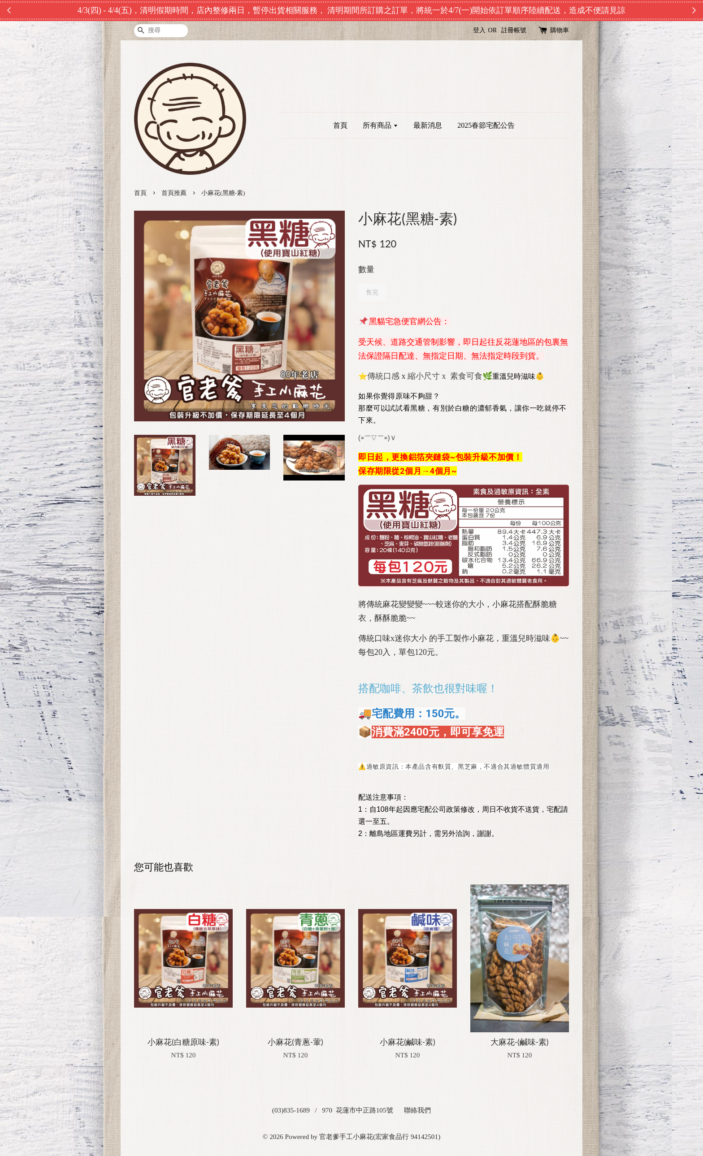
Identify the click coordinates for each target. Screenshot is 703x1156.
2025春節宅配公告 (486, 125)
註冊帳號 (513, 30)
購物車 (559, 30)
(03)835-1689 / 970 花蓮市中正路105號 (332, 1110)
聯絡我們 (417, 1110)
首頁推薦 (174, 193)
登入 (479, 30)
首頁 (340, 125)
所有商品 (380, 125)
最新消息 (427, 125)
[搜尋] (161, 30)
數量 (366, 269)
